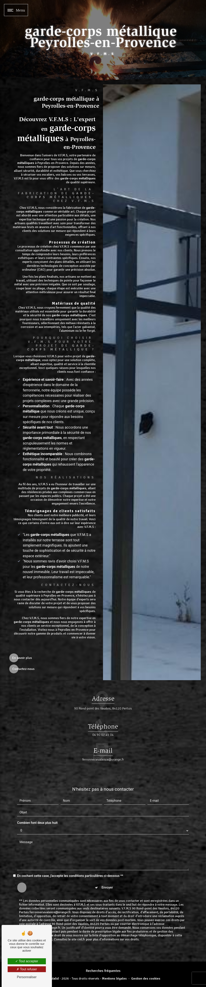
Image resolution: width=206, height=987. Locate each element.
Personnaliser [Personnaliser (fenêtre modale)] (27, 977)
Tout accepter (26, 961)
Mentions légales (114, 979)
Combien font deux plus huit (37, 809)
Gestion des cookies (145, 979)
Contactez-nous (23, 669)
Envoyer (107, 873)
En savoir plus (22, 658)
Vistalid (53, 979)
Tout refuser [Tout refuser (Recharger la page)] (26, 969)
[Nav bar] (16, 10)
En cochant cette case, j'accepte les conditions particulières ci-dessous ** (70, 862)
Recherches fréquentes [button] (103, 971)
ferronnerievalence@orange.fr (103, 746)
